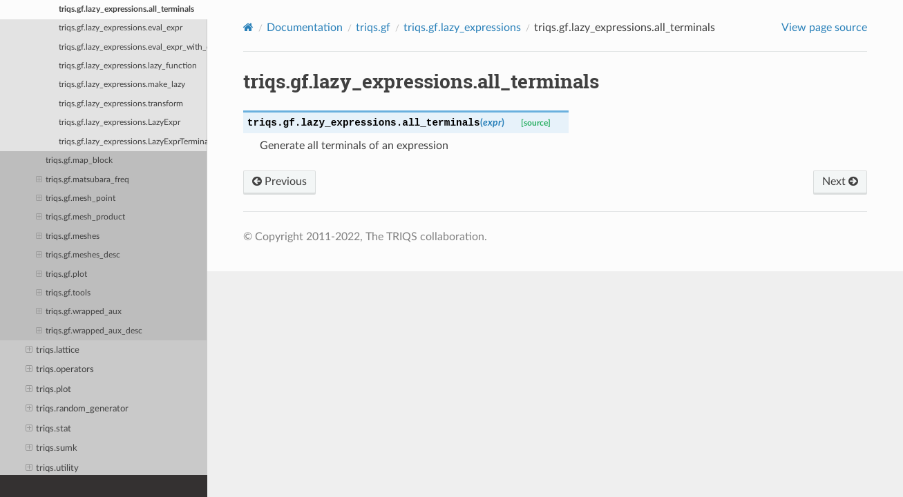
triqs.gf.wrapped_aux (79, 312)
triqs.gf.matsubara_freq (82, 180)
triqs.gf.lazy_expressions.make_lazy (122, 84)
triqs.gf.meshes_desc (78, 255)
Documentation (305, 27)
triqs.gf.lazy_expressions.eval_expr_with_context (133, 47)
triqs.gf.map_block (79, 160)
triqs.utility (52, 468)
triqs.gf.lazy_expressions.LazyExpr (119, 122)
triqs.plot (49, 390)
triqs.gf (373, 27)
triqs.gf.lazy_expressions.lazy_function (128, 66)
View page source (824, 27)
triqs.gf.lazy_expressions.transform (121, 104)
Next (840, 181)
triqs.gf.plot (61, 275)
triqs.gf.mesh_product (80, 217)
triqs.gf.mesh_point (75, 199)
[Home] (248, 27)
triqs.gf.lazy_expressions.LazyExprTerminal (133, 142)
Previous (279, 181)
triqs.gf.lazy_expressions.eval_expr (120, 28)
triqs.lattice (53, 350)
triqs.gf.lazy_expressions (462, 27)
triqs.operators (60, 370)
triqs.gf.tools (63, 293)
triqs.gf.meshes (67, 237)
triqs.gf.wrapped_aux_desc (89, 331)
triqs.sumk (52, 448)
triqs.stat (49, 429)
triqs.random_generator (77, 409)
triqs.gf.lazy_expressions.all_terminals (126, 9)
